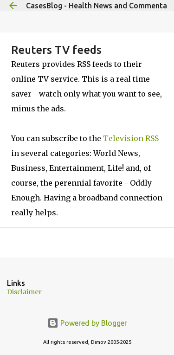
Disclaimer (24, 292)
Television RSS (131, 138)
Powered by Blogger (87, 323)
